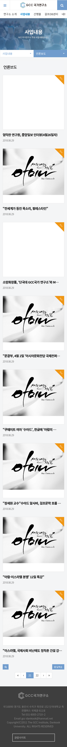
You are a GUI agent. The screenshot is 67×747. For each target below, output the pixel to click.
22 (37, 675)
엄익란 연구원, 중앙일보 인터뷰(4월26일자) (30, 134)
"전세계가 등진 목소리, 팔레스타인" (25, 208)
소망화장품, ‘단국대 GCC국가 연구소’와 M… (31, 282)
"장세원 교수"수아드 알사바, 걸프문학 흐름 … (32, 503)
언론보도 (50, 53)
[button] (6, 667)
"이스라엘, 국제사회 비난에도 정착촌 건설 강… (32, 650)
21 (29, 675)
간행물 (37, 14)
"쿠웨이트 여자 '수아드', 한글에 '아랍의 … (29, 429)
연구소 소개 (10, 14)
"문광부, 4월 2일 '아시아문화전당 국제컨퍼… (31, 355)
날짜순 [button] (58, 666)
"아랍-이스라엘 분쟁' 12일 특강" (23, 576)
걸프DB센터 (51, 14)
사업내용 (25, 14)
